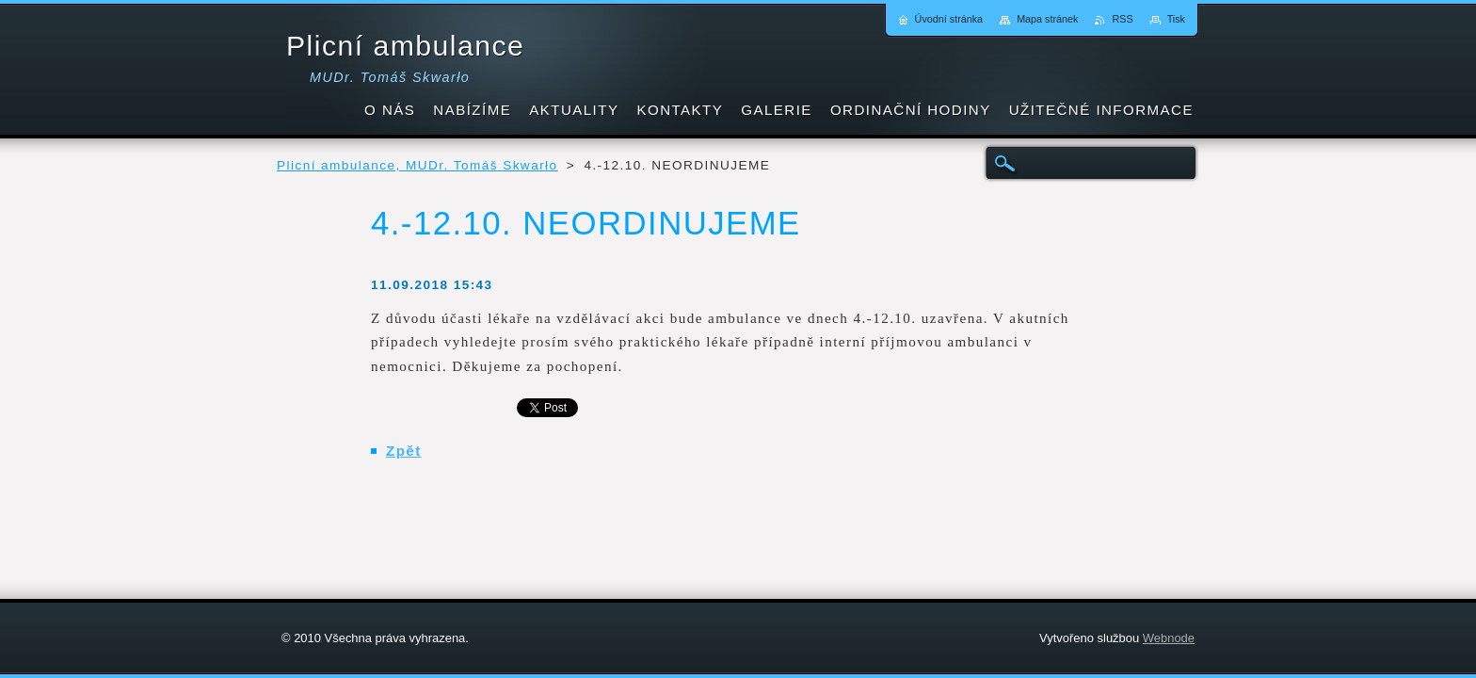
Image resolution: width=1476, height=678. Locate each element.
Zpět (404, 451)
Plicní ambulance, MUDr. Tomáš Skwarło (417, 165)
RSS (1122, 18)
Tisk (1176, 18)
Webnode (1169, 638)
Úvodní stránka (949, 18)
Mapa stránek (1047, 18)
